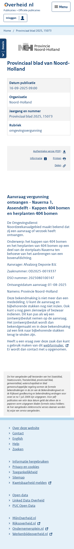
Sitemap (18, 477)
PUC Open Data (23, 505)
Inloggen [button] (11, 18)
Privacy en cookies (25, 467)
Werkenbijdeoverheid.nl (30, 534)
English (17, 438)
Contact (18, 433)
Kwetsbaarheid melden (29, 483)
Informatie (38, 159)
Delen (60, 166)
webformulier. (53, 345)
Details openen (3, 48)
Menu (63, 7)
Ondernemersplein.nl (28, 528)
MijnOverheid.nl (24, 518)
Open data (20, 495)
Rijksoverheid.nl (24, 523)
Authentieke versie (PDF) (49, 152)
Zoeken (17, 449)
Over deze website (25, 428)
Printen (59, 159)
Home (7, 30)
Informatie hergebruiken (30, 461)
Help (15, 444)
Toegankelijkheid (24, 472)
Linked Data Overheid (28, 500)
